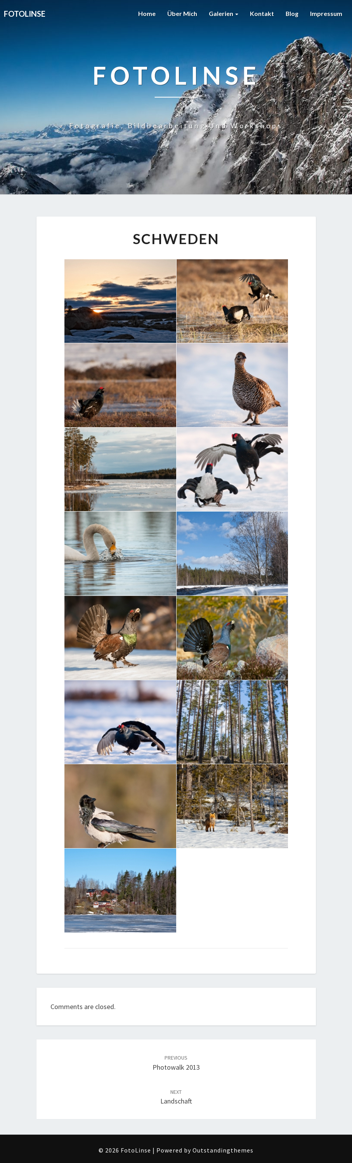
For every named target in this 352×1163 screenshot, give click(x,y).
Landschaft (176, 1097)
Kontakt (262, 13)
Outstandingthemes (222, 1150)
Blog (291, 13)
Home (146, 13)
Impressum (326, 13)
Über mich (182, 13)
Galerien (223, 13)
